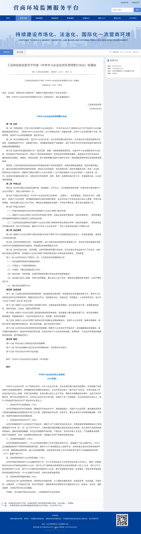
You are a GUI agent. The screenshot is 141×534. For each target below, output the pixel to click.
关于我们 (132, 18)
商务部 (26, 518)
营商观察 (39, 18)
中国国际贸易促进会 (37, 518)
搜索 (137, 10)
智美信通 (36, 527)
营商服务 (70, 18)
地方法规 (20, 52)
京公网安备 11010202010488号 (66, 527)
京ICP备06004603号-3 (47, 527)
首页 (8, 18)
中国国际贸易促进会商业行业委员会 (75, 518)
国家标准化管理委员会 (53, 518)
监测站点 (86, 18)
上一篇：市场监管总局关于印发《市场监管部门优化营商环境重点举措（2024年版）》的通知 (37, 503)
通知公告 (117, 18)
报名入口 (101, 18)
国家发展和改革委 (16, 518)
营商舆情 (54, 18)
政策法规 (23, 18)
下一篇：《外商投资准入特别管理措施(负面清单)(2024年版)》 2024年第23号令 (31, 505)
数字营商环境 (93, 518)
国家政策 (7, 52)
